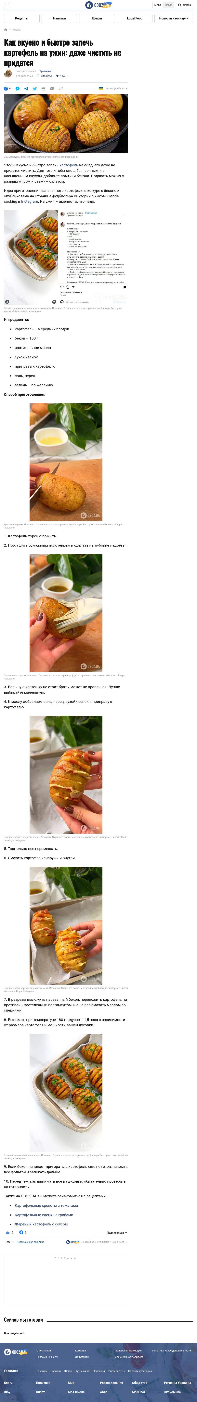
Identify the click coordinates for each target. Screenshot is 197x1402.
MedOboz (139, 1392)
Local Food (134, 18)
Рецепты (22, 18)
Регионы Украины (177, 1383)
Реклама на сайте (47, 1356)
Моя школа (76, 1392)
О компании (43, 1350)
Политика (43, 1383)
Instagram (29, 201)
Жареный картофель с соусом (41, 1224)
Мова (157, 5)
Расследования (111, 1383)
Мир (71, 1383)
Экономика (172, 1392)
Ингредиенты (116, 1371)
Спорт (40, 1392)
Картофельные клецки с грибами (44, 1215)
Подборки (99, 1371)
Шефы (97, 18)
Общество (139, 1383)
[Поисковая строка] (184, 5)
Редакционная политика (30, 1242)
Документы (82, 1356)
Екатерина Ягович (26, 71)
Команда (80, 1350)
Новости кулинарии (173, 18)
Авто (103, 1392)
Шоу (7, 1392)
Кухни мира (82, 1371)
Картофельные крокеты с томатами (46, 1205)
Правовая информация (128, 1350)
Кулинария (45, 71)
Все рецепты (13, 1333)
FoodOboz (88, 1242)
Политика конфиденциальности (171, 1350)
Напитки (59, 18)
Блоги (8, 1383)
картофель (68, 165)
